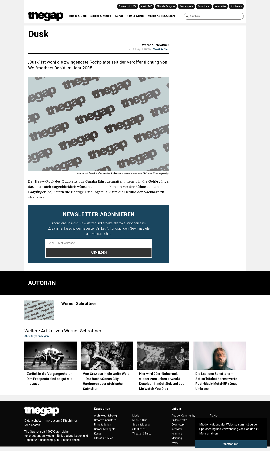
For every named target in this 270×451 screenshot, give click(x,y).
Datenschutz (32, 420)
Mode (135, 415)
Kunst (119, 16)
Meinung (177, 438)
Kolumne (177, 433)
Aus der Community (183, 415)
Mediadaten (32, 425)
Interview (177, 429)
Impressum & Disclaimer (61, 420)
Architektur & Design (106, 415)
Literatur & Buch (103, 438)
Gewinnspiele (186, 6)
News (175, 442)
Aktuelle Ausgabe (166, 6)
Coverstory (178, 424)
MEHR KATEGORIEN (161, 16)
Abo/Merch (236, 6)
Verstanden (230, 444)
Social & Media (100, 16)
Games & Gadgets (104, 429)
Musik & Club (77, 16)
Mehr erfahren (208, 433)
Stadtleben (139, 429)
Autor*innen (204, 6)
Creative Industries (105, 420)
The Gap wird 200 (127, 6)
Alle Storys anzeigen (36, 336)
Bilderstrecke (179, 420)
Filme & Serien (102, 424)
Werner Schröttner (155, 45)
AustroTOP (146, 6)
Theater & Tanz (141, 433)
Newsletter (220, 6)
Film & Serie (135, 16)
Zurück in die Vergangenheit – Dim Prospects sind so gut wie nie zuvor (50, 379)
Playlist (214, 415)
